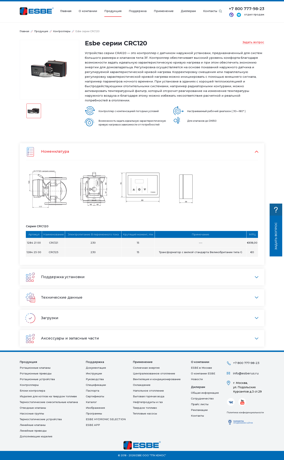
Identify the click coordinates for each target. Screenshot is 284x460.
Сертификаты (95, 396)
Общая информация (205, 392)
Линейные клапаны (33, 424)
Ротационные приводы (35, 373)
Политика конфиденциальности (245, 412)
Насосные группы (32, 413)
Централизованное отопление (154, 373)
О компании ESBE (203, 373)
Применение (164, 11)
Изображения (95, 407)
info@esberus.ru (246, 373)
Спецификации (96, 384)
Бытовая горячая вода (148, 396)
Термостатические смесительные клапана (49, 402)
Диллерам (188, 11)
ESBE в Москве (201, 367)
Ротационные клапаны (35, 367)
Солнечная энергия (146, 367)
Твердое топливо (145, 407)
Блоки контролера (32, 390)
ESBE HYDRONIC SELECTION (106, 419)
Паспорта (92, 390)
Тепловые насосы (145, 413)
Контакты (210, 11)
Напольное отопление (148, 390)
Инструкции (94, 373)
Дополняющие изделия (36, 436)
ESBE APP (93, 424)
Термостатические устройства (41, 419)
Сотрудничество (202, 398)
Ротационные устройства (37, 379)
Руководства (95, 379)
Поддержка (138, 11)
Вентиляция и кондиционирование (157, 379)
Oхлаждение (141, 384)
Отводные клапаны (33, 407)
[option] (49, 69)
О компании (88, 11)
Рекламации (199, 409)
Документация (96, 367)
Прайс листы (199, 404)
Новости (197, 379)
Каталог (91, 402)
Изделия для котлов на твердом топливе (48, 396)
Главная (65, 11)
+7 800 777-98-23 (246, 363)
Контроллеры (61, 31)
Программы (94, 413)
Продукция (112, 11)
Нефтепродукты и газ (148, 402)
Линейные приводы (33, 430)
